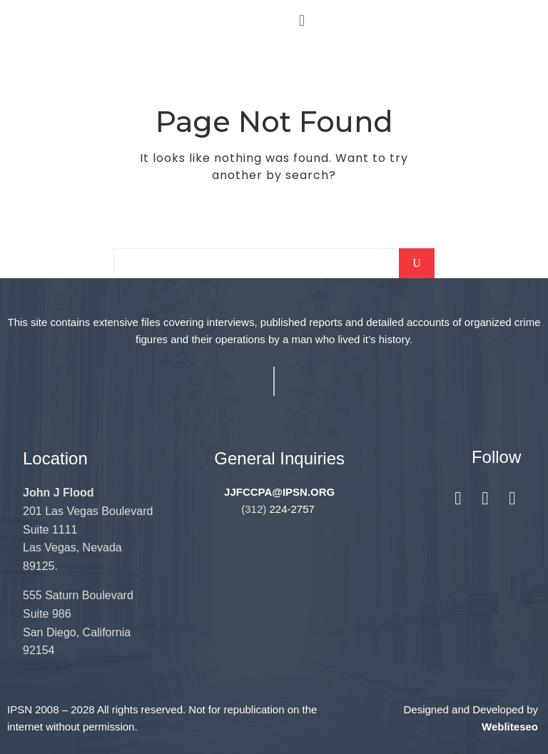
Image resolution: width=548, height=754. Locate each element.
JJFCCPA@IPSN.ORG (279, 492)
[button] (301, 20)
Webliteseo (510, 726)
